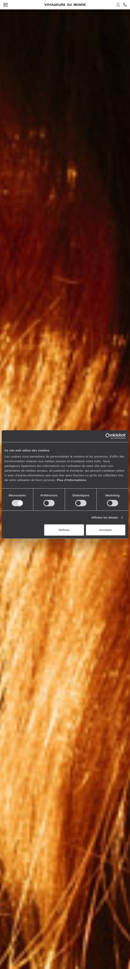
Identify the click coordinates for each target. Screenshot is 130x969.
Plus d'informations (71, 480)
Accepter (105, 530)
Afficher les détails (104, 517)
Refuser (64, 530)
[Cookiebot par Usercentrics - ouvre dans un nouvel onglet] (108, 436)
